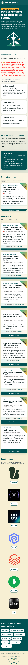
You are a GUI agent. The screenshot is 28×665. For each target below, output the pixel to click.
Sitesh (19, 656)
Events (15, 658)
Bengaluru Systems (19, 634)
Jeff (11, 656)
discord (19, 74)
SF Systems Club (6, 638)
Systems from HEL (17, 638)
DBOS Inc (19, 360)
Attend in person (14, 210)
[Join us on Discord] (17, 662)
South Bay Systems (6, 646)
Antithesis (19, 389)
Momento (17, 304)
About (12, 658)
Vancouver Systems (15, 642)
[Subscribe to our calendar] (14, 662)
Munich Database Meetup (17, 630)
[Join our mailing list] (10, 662)
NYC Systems (5, 630)
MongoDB (19, 246)
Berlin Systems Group (7, 634)
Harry (8, 656)
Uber (19, 207)
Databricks (19, 275)
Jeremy (14, 656)
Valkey (22, 304)
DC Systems (5, 642)
